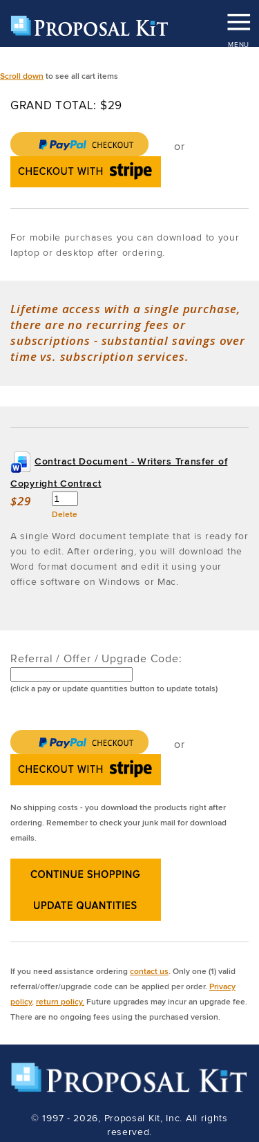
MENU (238, 17)
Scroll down (22, 76)
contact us (149, 971)
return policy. (60, 1001)
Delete (64, 514)
